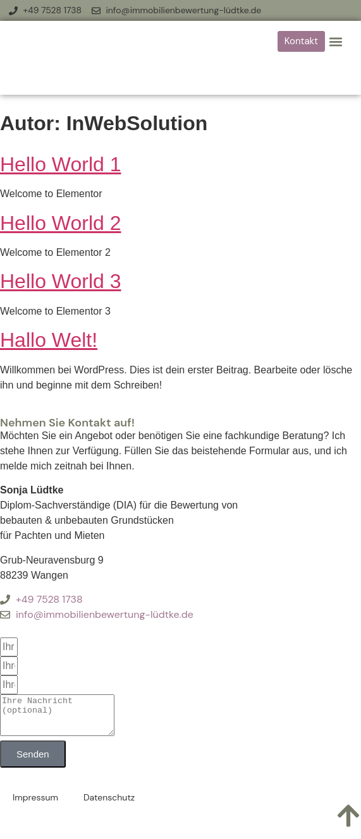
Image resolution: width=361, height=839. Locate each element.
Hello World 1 (60, 164)
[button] (335, 41)
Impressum (35, 805)
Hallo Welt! (48, 340)
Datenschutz (109, 805)
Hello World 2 (60, 223)
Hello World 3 (60, 281)
